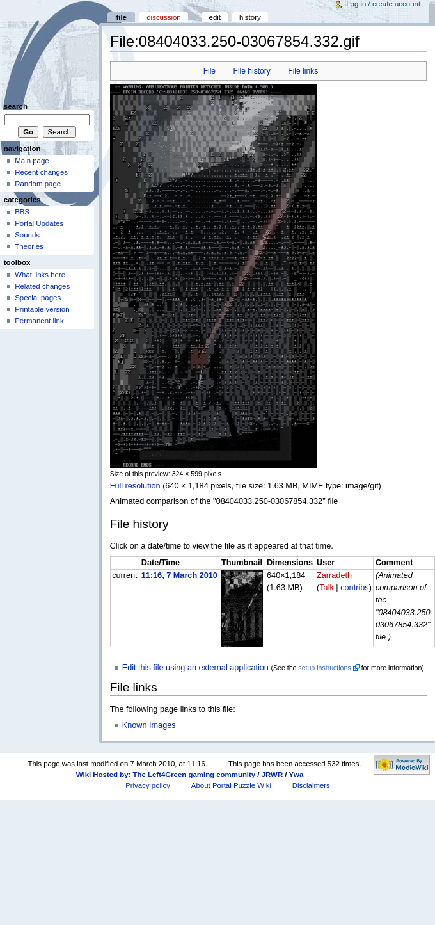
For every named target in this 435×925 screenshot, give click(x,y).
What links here (40, 274)
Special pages (38, 298)
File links (303, 71)
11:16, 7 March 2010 (179, 575)
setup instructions (324, 668)
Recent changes (41, 172)
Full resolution (135, 485)
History (250, 17)
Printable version (42, 309)
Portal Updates (39, 223)
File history (252, 71)
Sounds (27, 235)
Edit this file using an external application (195, 667)
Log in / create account (383, 4)
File (209, 71)
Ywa (296, 774)
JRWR (272, 774)
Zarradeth (334, 575)
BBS (22, 212)
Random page (38, 184)
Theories (29, 246)
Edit (215, 17)
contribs (354, 587)
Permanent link (39, 321)
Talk (326, 587)
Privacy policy (147, 785)
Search (16, 106)
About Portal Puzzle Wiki (231, 785)
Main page (32, 161)
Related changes (42, 286)
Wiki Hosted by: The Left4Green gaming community (165, 774)
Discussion (163, 17)
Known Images (149, 725)
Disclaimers (311, 785)
